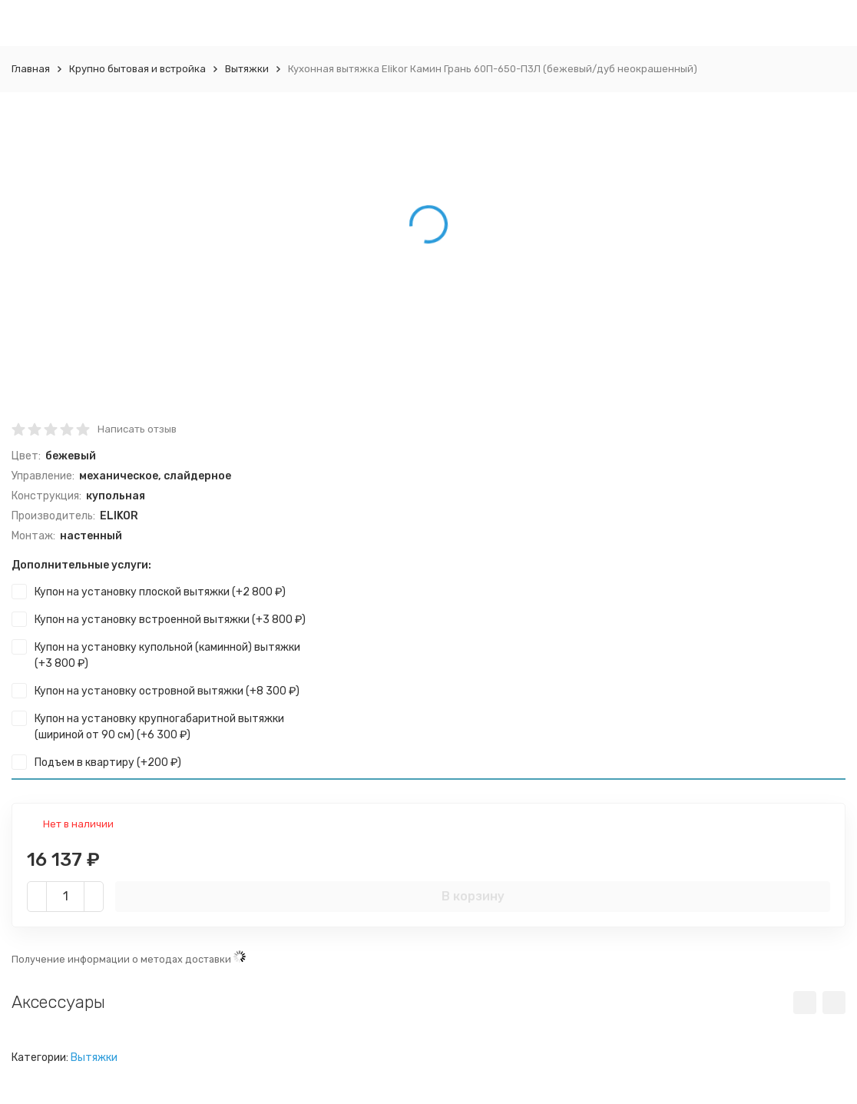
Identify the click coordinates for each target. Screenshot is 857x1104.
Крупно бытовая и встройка (137, 69)
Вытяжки (247, 69)
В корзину (473, 896)
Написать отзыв (137, 429)
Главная (31, 69)
